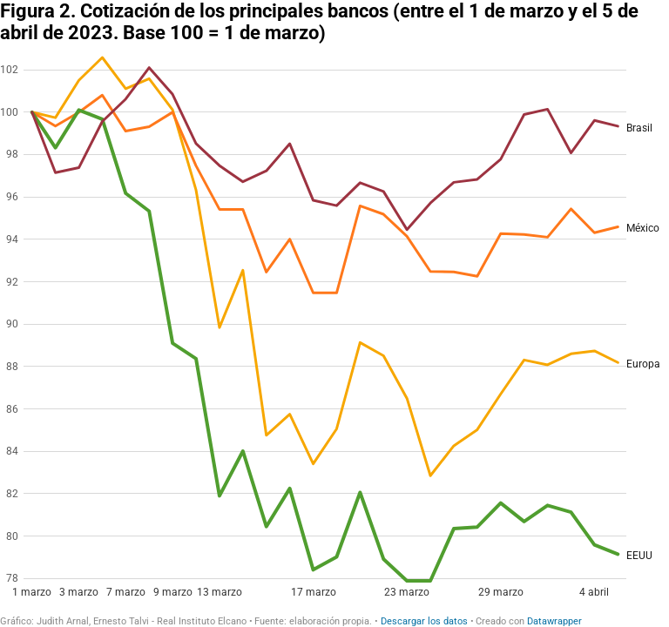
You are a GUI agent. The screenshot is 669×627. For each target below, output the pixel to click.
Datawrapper (554, 621)
